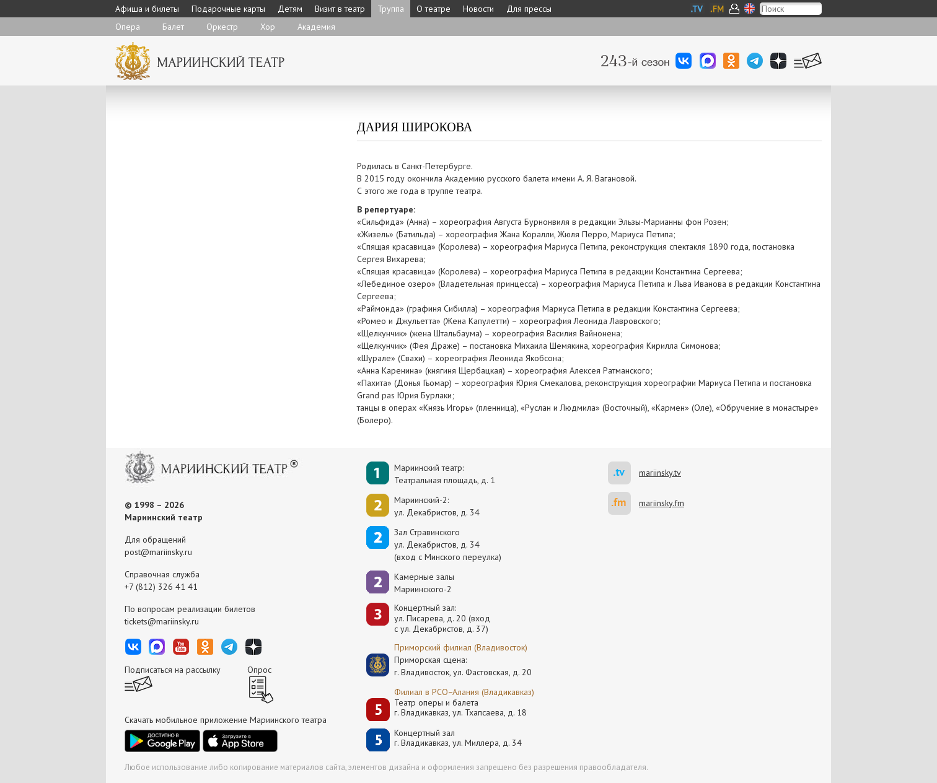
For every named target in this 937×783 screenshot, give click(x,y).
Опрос (259, 669)
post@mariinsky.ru (158, 552)
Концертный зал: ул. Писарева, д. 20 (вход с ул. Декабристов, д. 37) (442, 618)
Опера (127, 26)
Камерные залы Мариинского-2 (424, 583)
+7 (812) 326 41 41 (161, 586)
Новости (478, 8)
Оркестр (222, 26)
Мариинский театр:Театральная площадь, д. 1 (444, 474)
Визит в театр (340, 8)
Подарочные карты (228, 8)
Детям (290, 8)
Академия (316, 26)
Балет (173, 26)
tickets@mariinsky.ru (162, 621)
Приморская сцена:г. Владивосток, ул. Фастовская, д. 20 (450, 666)
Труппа (390, 8)
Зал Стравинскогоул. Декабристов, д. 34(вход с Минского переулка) (447, 544)
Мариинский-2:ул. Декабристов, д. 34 (437, 506)
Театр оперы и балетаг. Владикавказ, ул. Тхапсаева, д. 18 (460, 707)
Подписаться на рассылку (173, 669)
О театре (433, 8)
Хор (267, 26)
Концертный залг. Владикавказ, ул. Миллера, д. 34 (458, 738)
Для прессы (529, 8)
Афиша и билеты (147, 8)
